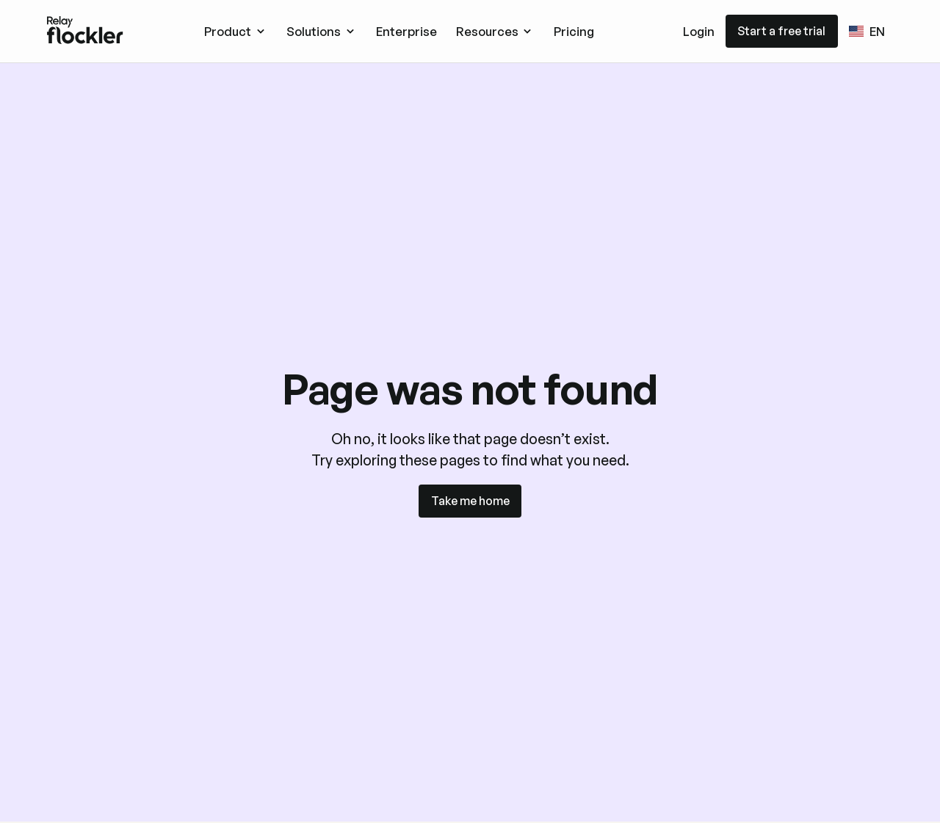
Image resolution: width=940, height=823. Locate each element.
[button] (235, 31)
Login (699, 31)
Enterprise (406, 31)
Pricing (574, 31)
